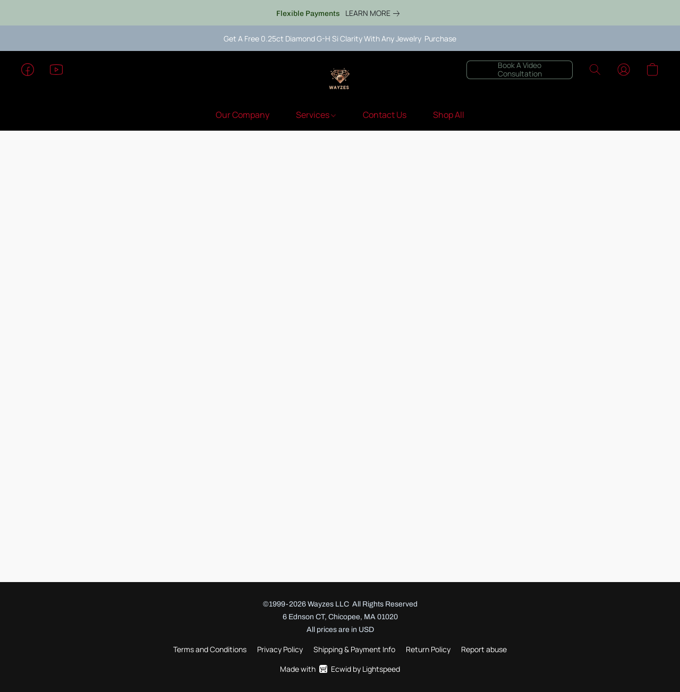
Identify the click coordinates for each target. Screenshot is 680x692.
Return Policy (428, 649)
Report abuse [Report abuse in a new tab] (484, 649)
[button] (340, 80)
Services (316, 115)
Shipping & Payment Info (354, 649)
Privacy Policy (280, 649)
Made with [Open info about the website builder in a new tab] (340, 669)
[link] (374, 13)
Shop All (448, 115)
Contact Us (384, 115)
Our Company (242, 115)
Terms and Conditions (209, 649)
